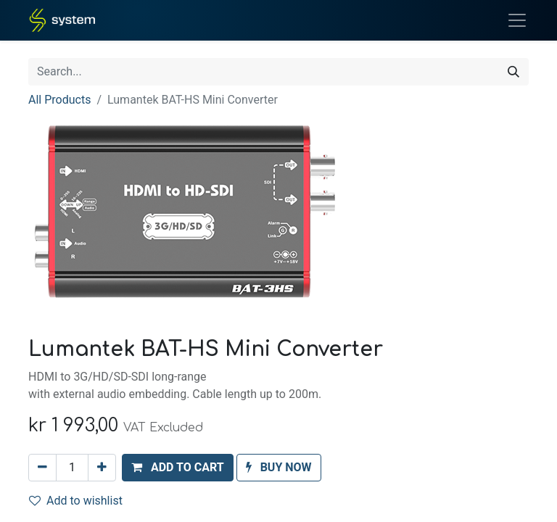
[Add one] (102, 467)
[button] (178, 467)
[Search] (513, 72)
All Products (59, 100)
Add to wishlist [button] (76, 501)
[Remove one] (42, 467)
